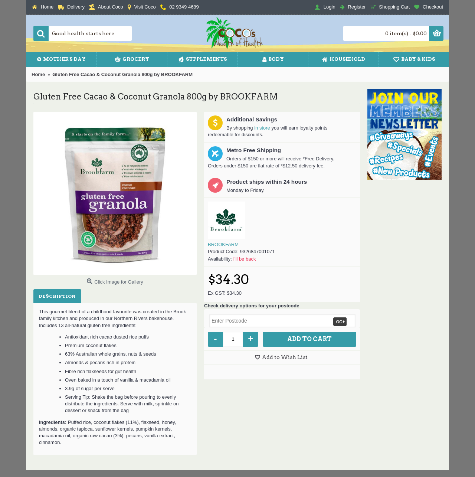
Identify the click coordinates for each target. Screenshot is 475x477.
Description (57, 296)
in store (262, 128)
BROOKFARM (223, 244)
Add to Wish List (285, 357)
